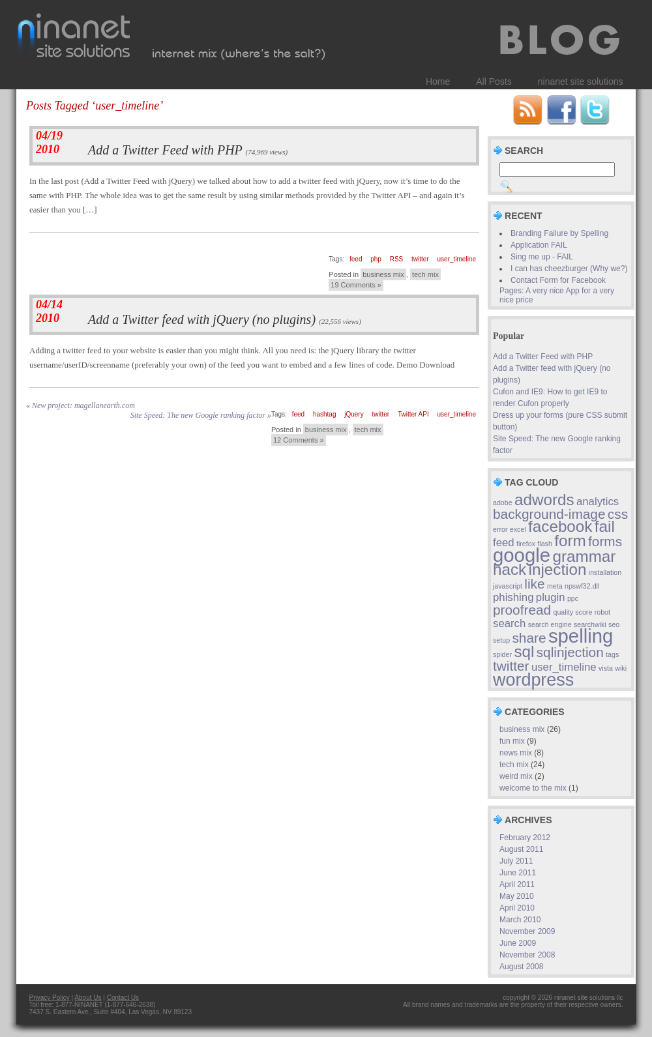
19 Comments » (356, 285)
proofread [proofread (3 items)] (522, 609)
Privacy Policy (49, 997)
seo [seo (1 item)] (613, 624)
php (375, 259)
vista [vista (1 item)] (606, 668)
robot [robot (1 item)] (602, 612)
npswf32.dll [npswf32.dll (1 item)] (582, 586)
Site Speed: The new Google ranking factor (197, 415)
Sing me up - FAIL (542, 256)
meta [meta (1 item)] (555, 586)
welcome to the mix (533, 788)
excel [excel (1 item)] (518, 529)
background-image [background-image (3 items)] (549, 513)
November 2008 (527, 954)
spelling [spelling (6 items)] (580, 636)
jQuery (353, 414)
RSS (397, 259)
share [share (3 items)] (529, 637)
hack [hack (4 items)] (509, 569)
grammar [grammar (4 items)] (583, 556)
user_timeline (456, 259)
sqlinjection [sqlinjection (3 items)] (570, 652)
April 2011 (517, 884)
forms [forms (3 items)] (605, 541)
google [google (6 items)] (521, 555)
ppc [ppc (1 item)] (572, 598)
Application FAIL (539, 245)
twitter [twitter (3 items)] (511, 665)
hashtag (324, 414)
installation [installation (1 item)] (605, 572)
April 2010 (517, 908)
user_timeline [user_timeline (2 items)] (564, 667)
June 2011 (517, 872)
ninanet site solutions (580, 81)
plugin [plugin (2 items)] (550, 597)
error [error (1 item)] (500, 529)
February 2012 (524, 837)
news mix (515, 752)
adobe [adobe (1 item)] (502, 502)
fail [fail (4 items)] (605, 526)
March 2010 (520, 919)
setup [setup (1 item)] (501, 640)
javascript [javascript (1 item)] (507, 586)
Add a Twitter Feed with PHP (165, 150)
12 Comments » (298, 440)
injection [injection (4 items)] (558, 569)
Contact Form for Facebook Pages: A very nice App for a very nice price (556, 290)
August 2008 (521, 966)
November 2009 (527, 931)
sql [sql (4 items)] (524, 651)
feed (355, 259)
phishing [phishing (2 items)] (513, 597)
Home (438, 81)
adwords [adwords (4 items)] (544, 499)
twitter (420, 259)
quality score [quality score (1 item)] (573, 612)
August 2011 (521, 849)
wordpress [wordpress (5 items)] (533, 680)
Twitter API (413, 414)
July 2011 (516, 861)
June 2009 (517, 943)
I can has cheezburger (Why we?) (569, 268)
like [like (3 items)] (534, 583)
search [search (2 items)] (509, 623)
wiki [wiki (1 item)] (621, 668)
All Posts (493, 81)
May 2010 (516, 896)
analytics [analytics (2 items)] (597, 501)
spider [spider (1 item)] (502, 654)
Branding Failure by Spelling (559, 233)
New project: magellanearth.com (83, 405)
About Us (87, 997)
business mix (383, 274)
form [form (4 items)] (569, 540)
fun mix (512, 741)
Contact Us (123, 997)
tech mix (425, 274)
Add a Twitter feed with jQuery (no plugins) (202, 319)
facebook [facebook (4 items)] (560, 526)
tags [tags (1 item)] (612, 654)
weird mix (516, 776)
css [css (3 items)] (618, 513)
